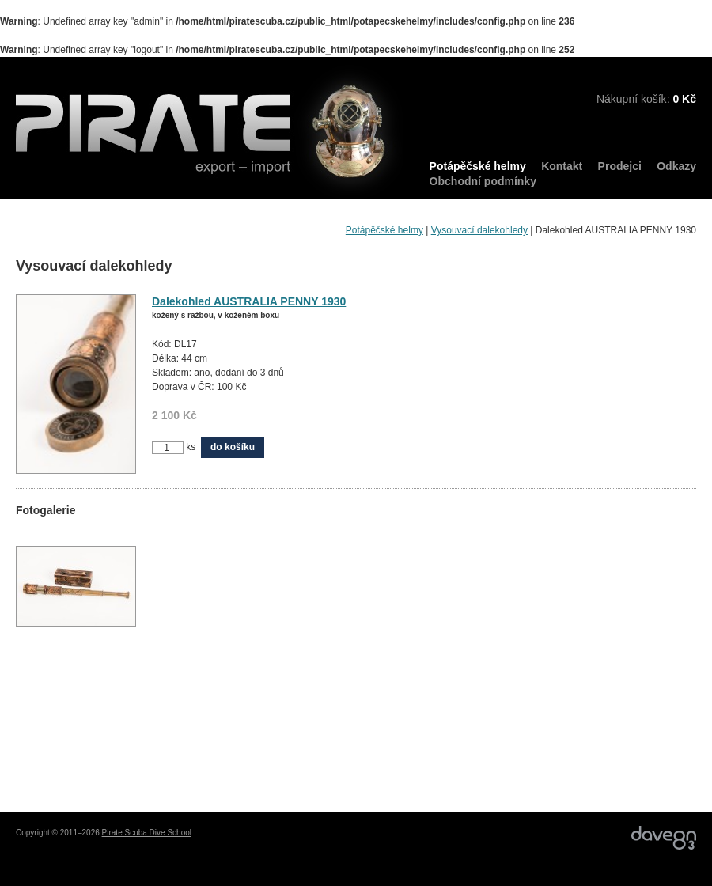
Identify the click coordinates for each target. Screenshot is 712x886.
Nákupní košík (631, 99)
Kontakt (561, 166)
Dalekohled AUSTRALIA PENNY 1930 (249, 301)
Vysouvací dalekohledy (479, 230)
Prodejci (620, 166)
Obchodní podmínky (483, 181)
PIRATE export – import (210, 132)
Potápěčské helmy (478, 166)
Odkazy (676, 166)
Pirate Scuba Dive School (146, 832)
